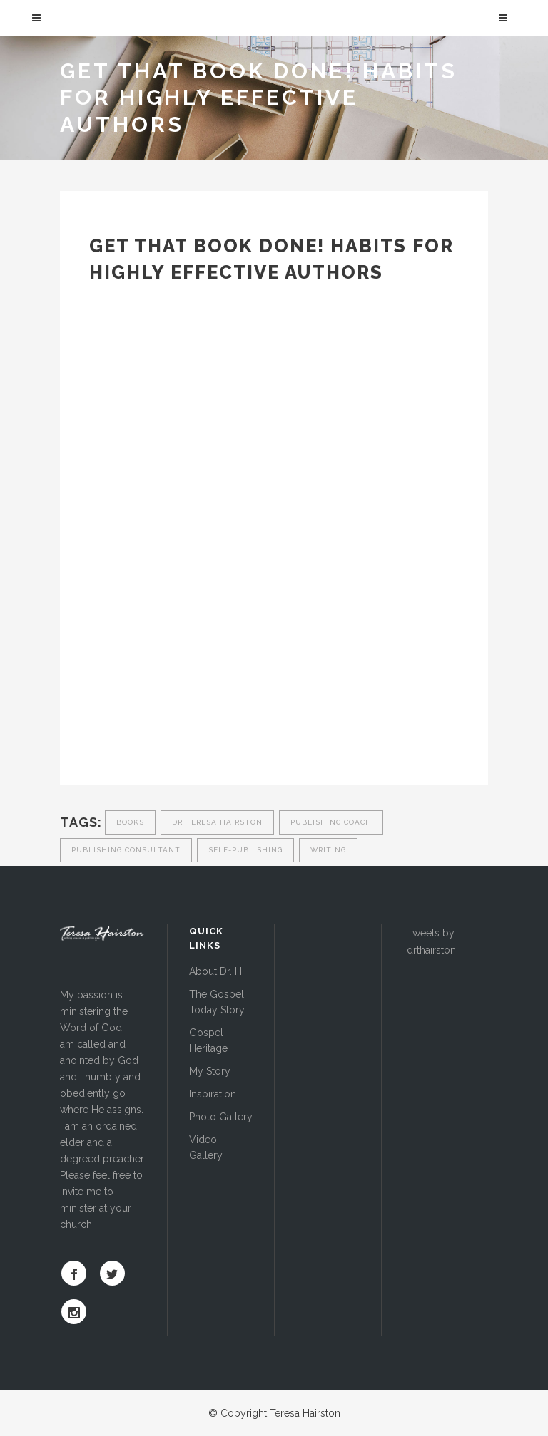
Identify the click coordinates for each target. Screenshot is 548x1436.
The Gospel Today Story (217, 1002)
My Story (209, 1071)
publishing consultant (126, 850)
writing (328, 850)
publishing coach (331, 822)
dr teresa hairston (217, 822)
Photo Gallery (221, 1116)
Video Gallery (206, 1147)
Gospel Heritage (208, 1040)
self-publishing (245, 850)
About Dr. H (215, 971)
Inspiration (212, 1094)
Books (130, 822)
